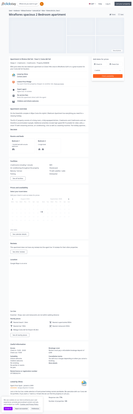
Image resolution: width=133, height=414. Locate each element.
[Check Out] (116, 64)
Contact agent (22, 76)
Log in (108, 4)
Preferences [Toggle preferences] (35, 408)
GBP (92, 4)
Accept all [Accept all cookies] (8, 408)
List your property (123, 4)
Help (100, 4)
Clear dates (13, 230)
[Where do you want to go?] (28, 3)
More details (53, 363)
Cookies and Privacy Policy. (29, 404)
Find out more (59, 84)
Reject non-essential (21, 408)
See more (13, 129)
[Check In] (100, 64)
